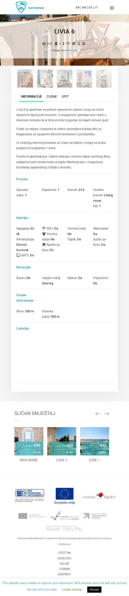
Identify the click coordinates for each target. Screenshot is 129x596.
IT (96, 7)
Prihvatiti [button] (94, 589)
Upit (65, 96)
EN (78, 7)
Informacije (31, 96)
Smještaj (64, 558)
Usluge (64, 563)
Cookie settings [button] (72, 589)
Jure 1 (94, 460)
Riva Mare (29, 460)
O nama (64, 569)
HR (84, 7)
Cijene (51, 96)
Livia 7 (61, 460)
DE (91, 7)
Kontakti (64, 574)
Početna (64, 552)
